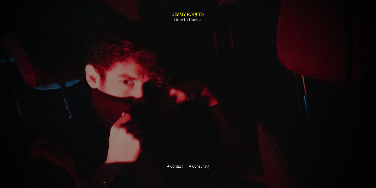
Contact (175, 166)
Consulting (199, 166)
